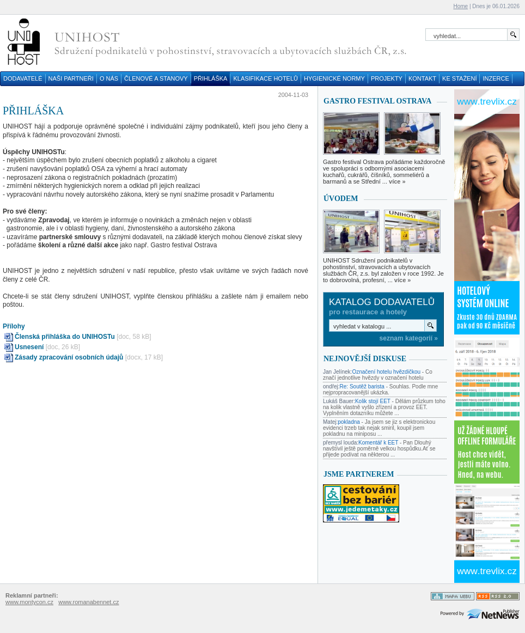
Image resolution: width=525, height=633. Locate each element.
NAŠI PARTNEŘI (71, 78)
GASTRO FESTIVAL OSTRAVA (377, 101)
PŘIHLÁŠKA (211, 78)
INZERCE (496, 78)
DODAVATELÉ (22, 78)
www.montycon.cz (29, 602)
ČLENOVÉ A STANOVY (156, 78)
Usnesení (29, 347)
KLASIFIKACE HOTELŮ (265, 78)
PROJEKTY (386, 78)
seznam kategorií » (409, 338)
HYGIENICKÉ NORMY (334, 78)
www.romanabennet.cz (88, 602)
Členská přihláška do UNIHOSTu (65, 336)
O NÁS (109, 78)
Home (460, 6)
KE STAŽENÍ (459, 78)
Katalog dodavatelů (382, 302)
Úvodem (340, 198)
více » (397, 181)
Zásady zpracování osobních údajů (69, 357)
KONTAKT (422, 78)
